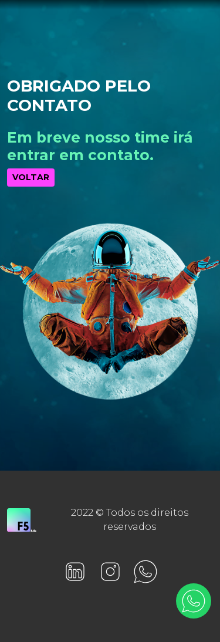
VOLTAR (30, 177)
